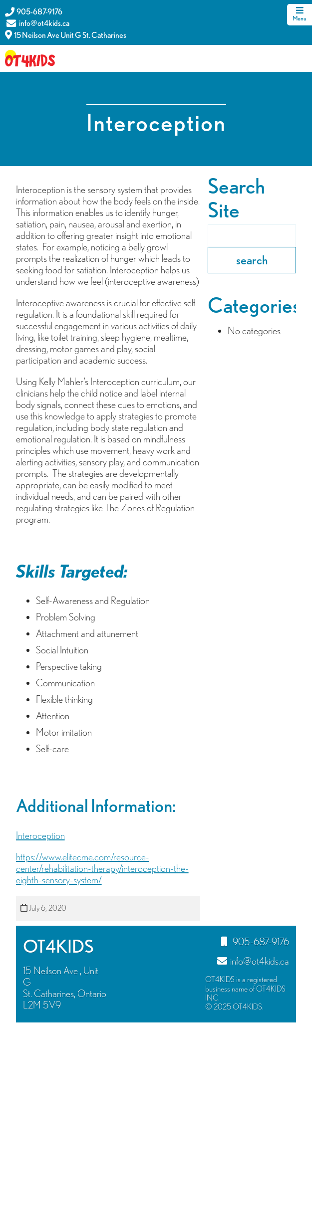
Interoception (40, 835)
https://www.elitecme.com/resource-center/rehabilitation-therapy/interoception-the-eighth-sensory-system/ (102, 868)
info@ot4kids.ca (37, 23)
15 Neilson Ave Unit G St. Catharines (65, 34)
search (252, 260)
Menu (299, 14)
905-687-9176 (33, 11)
